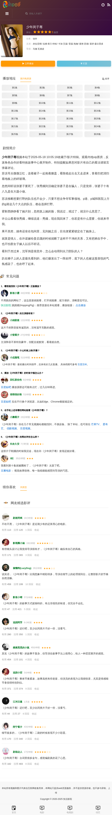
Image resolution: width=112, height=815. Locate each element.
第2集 (42, 87)
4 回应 (29, 659)
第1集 (15, 87)
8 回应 (26, 713)
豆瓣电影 (6, 470)
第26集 (42, 134)
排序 (105, 78)
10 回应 (29, 584)
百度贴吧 (6, 387)
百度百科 (82, 364)
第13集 (14, 111)
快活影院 (6, 305)
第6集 (42, 95)
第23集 (69, 126)
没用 (19, 530)
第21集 (14, 126)
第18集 (42, 118)
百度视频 (25, 428)
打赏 (84, 63)
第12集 (97, 103)
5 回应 (27, 609)
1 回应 (29, 530)
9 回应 (29, 688)
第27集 (69, 134)
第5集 (15, 95)
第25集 (14, 134)
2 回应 (29, 739)
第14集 (42, 111)
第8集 (97, 95)
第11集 (69, 103)
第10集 (42, 103)
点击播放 (81, 305)
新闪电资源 (25, 78)
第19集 (69, 118)
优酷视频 (12, 428)
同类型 (23, 487)
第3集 (70, 87)
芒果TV (95, 424)
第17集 (14, 118)
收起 (36, 530)
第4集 (97, 87)
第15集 (69, 111)
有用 (7, 530)
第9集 (15, 103)
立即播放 (27, 63)
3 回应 (29, 555)
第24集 (97, 126)
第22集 (42, 126)
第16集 (97, 111)
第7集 (70, 95)
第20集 (97, 118)
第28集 (97, 134)
